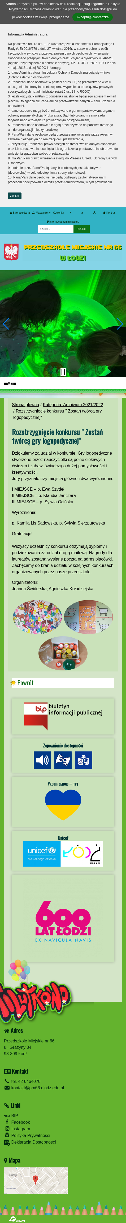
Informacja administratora (63, 221)
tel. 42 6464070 (22, 1081)
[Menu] (63, 383)
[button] (6, 324)
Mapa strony (41, 212)
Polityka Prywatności (27, 1135)
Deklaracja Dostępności (30, 1143)
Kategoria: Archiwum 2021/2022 (73, 404)
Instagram (17, 1128)
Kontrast (109, 212)
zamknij (14, 195)
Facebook (17, 1122)
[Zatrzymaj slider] (63, 372)
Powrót (25, 682)
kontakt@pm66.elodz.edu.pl (34, 1088)
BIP (11, 1115)
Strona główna (20, 212)
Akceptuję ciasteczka (92, 17)
